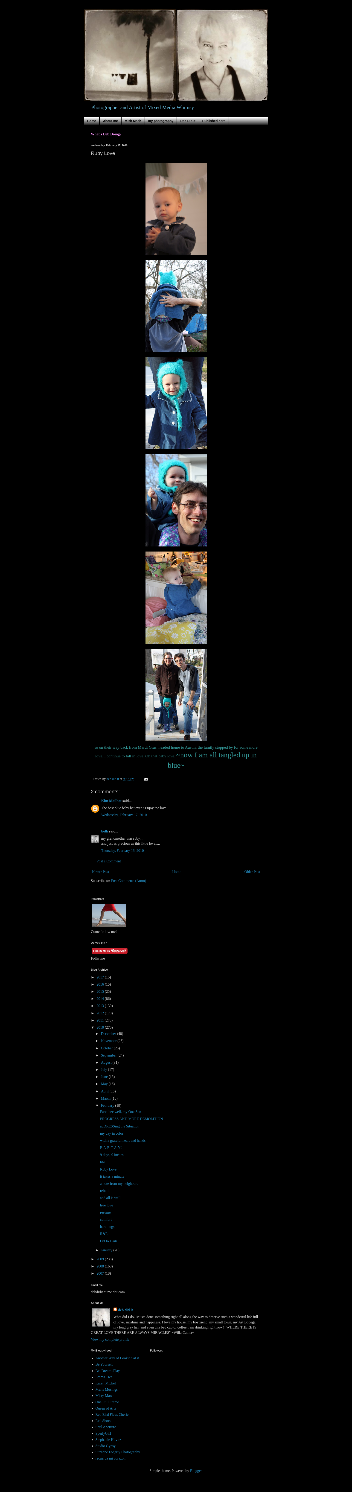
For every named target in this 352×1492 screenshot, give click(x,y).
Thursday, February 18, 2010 (122, 851)
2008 (100, 1266)
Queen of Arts (106, 1408)
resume (105, 1212)
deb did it (125, 1310)
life (102, 1162)
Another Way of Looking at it (117, 1358)
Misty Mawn (105, 1396)
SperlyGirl (103, 1433)
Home (91, 121)
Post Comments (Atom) (128, 881)
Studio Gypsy (106, 1446)
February (108, 1105)
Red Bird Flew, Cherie (112, 1414)
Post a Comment (109, 861)
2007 (100, 1273)
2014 (100, 999)
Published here (213, 121)
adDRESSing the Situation (119, 1126)
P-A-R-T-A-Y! (111, 1148)
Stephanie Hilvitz (108, 1440)
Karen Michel (106, 1383)
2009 (100, 1259)
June (104, 1077)
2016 (100, 984)
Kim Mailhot (111, 801)
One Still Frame (107, 1402)
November (109, 1041)
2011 (100, 1020)
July (104, 1070)
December (109, 1034)
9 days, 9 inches (111, 1155)
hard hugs (107, 1227)
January (107, 1250)
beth (104, 831)
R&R (104, 1234)
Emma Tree (104, 1377)
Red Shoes (103, 1421)
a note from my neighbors (119, 1183)
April (105, 1091)
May (104, 1084)
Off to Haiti (108, 1241)
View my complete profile (110, 1339)
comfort (106, 1219)
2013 (100, 1006)
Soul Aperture (106, 1427)
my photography (161, 121)
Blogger (196, 1471)
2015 (100, 991)
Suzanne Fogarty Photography (118, 1452)
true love (106, 1205)
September (109, 1055)
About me (110, 121)
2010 (100, 1027)
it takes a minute (112, 1176)
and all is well (110, 1198)
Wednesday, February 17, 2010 (124, 815)
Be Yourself (104, 1364)
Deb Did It (187, 121)
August (106, 1062)
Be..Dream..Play (108, 1371)
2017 (100, 977)
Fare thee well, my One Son (120, 1112)
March (106, 1098)
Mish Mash (133, 121)
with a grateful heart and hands (122, 1140)
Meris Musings (107, 1389)
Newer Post (100, 872)
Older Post (252, 872)
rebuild (105, 1191)
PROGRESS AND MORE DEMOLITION (131, 1119)
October (107, 1048)
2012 (100, 1013)
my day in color (111, 1133)
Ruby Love (108, 1169)
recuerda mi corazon (111, 1458)
